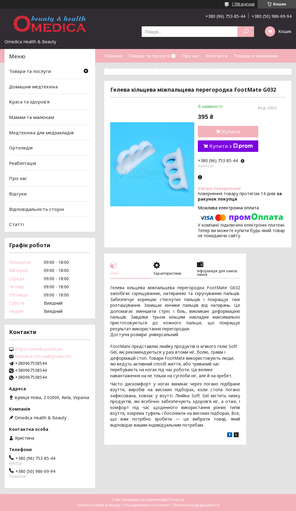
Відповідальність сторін (36, 209)
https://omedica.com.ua (38, 349)
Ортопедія (21, 148)
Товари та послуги (149, 56)
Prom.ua (177, 499)
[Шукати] (245, 31)
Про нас (191, 56)
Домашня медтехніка (33, 87)
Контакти (216, 56)
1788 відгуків (243, 4)
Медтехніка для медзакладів (41, 132)
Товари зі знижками (255, 56)
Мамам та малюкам (31, 117)
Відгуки (18, 194)
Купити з (231, 146)
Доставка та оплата (126, 69)
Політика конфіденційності (196, 505)
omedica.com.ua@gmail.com (43, 356)
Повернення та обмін (179, 69)
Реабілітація (22, 163)
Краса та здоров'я (29, 102)
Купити (231, 131)
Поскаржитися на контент (146, 505)
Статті (216, 69)
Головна (113, 56)
